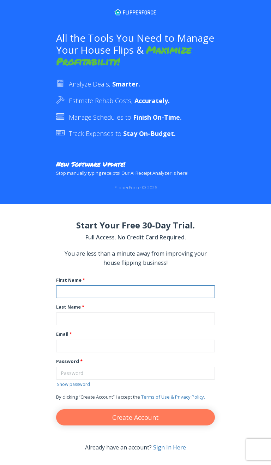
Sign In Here (169, 447)
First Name (69, 280)
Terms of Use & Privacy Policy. (173, 397)
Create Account (135, 417)
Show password (73, 384)
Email (62, 334)
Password (67, 361)
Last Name (68, 307)
